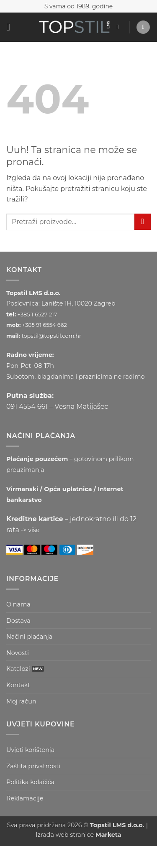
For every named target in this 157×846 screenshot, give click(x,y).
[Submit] (142, 222)
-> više (30, 530)
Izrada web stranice (78, 834)
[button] (11, 27)
